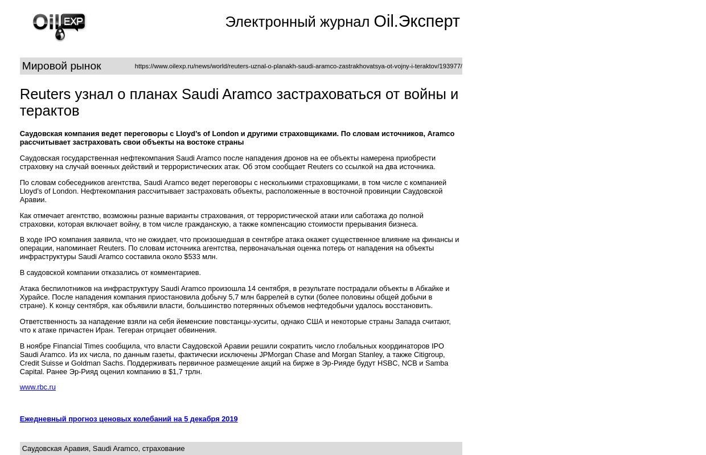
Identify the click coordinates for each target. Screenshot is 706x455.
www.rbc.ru (38, 387)
